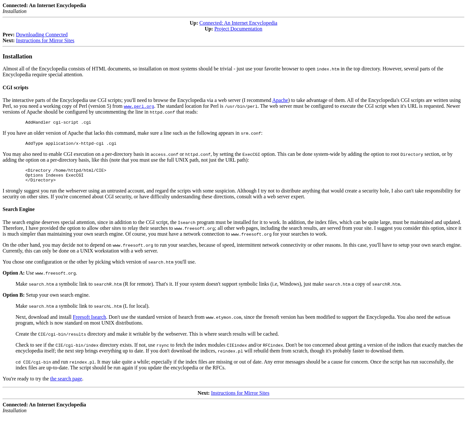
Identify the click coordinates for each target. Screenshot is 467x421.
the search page (66, 383)
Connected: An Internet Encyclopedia (238, 23)
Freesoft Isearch (89, 322)
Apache (280, 100)
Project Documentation (238, 28)
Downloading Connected (42, 34)
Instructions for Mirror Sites (45, 40)
